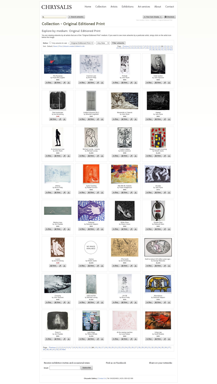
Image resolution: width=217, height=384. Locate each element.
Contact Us (102, 378)
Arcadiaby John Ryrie (158, 186)
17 (171, 46)
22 (129, 48)
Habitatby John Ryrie (158, 113)
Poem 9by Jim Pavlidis (58, 333)
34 (165, 48)
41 (162, 50)
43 (168, 50)
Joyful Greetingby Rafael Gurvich (91, 186)
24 (135, 48)
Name (55, 46)
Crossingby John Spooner (58, 296)
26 (141, 48)
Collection (100, 6)
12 (156, 46)
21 (126, 48)
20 (123, 48)
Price (60, 46)
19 (120, 48)
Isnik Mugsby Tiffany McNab (91, 333)
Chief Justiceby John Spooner (158, 76)
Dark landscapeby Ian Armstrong (58, 113)
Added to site (80, 46)
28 (147, 48)
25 (138, 48)
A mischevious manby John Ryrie (57, 150)
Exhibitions (128, 6)
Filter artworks (118, 43)
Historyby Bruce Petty (58, 186)
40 (159, 50)
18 (117, 48)
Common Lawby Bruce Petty (91, 76)
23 (132, 48)
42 (165, 50)
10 (150, 46)
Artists (114, 6)
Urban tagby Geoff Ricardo (158, 333)
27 (144, 48)
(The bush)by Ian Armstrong (125, 260)
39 (156, 50)
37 (150, 50)
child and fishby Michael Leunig (91, 296)
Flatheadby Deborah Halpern (91, 223)
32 (159, 48)
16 (168, 46)
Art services (144, 6)
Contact (169, 6)
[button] (76, 17)
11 (153, 46)
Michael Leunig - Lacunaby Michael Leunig (91, 150)
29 (150, 48)
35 (168, 48)
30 (153, 48)
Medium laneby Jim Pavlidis (58, 223)
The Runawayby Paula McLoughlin (58, 76)
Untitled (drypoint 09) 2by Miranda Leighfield (91, 113)
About (157, 6)
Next (171, 50)
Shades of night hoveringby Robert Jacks (158, 150)
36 (171, 48)
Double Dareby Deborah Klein (158, 223)
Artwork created (68, 46)
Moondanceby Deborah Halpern (158, 296)
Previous (126, 46)
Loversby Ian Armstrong (58, 260)
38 (153, 50)
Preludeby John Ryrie (124, 76)
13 (159, 46)
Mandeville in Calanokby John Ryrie (124, 113)
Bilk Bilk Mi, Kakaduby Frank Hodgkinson (124, 186)
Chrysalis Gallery (58, 8)
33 (162, 48)
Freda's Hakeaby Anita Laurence (124, 150)
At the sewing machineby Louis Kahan (125, 333)
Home (88, 6)
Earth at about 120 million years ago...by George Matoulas (158, 260)
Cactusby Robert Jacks (91, 260)
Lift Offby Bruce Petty (125, 296)
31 (156, 48)
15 (165, 46)
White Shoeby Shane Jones (124, 223)
